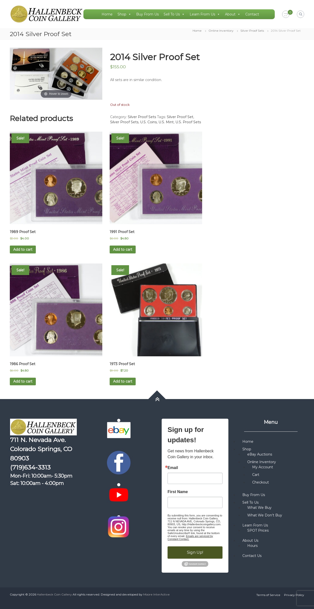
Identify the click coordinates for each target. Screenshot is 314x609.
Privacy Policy (294, 595)
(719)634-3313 (30, 467)
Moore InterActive (156, 594)
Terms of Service (268, 595)
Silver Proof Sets (252, 30)
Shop (124, 14)
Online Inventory (221, 30)
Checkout (260, 482)
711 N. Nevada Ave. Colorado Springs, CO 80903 (41, 449)
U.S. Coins (148, 122)
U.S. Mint (166, 122)
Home (107, 14)
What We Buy (259, 507)
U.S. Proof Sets (188, 122)
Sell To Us (174, 14)
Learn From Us (205, 14)
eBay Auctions (259, 454)
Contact (252, 14)
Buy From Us (147, 14)
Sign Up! (195, 552)
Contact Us (252, 556)
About (232, 14)
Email (173, 468)
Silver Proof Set (180, 117)
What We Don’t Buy (264, 515)
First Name (178, 492)
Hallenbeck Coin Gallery (54, 594)
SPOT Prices (258, 530)
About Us (250, 540)
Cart (255, 474)
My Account (262, 467)
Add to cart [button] (22, 249)
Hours (252, 545)
